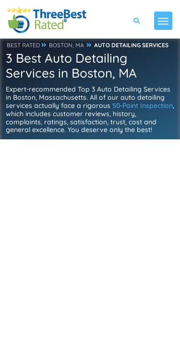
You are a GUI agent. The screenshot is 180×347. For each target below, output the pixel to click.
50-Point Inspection (142, 105)
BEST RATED (23, 45)
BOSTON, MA (66, 45)
